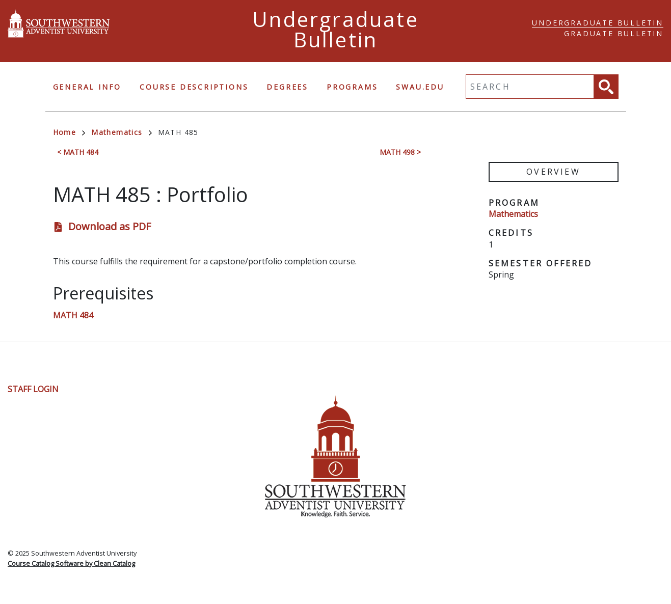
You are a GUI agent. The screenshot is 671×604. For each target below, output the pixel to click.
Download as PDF (109, 226)
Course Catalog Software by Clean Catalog (71, 563)
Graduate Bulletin (613, 33)
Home (69, 132)
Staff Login (33, 389)
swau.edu (420, 87)
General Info (87, 87)
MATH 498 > (400, 152)
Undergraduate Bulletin (597, 23)
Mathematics (121, 132)
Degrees (287, 87)
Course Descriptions (194, 87)
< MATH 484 (77, 152)
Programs (352, 87)
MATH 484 (73, 315)
